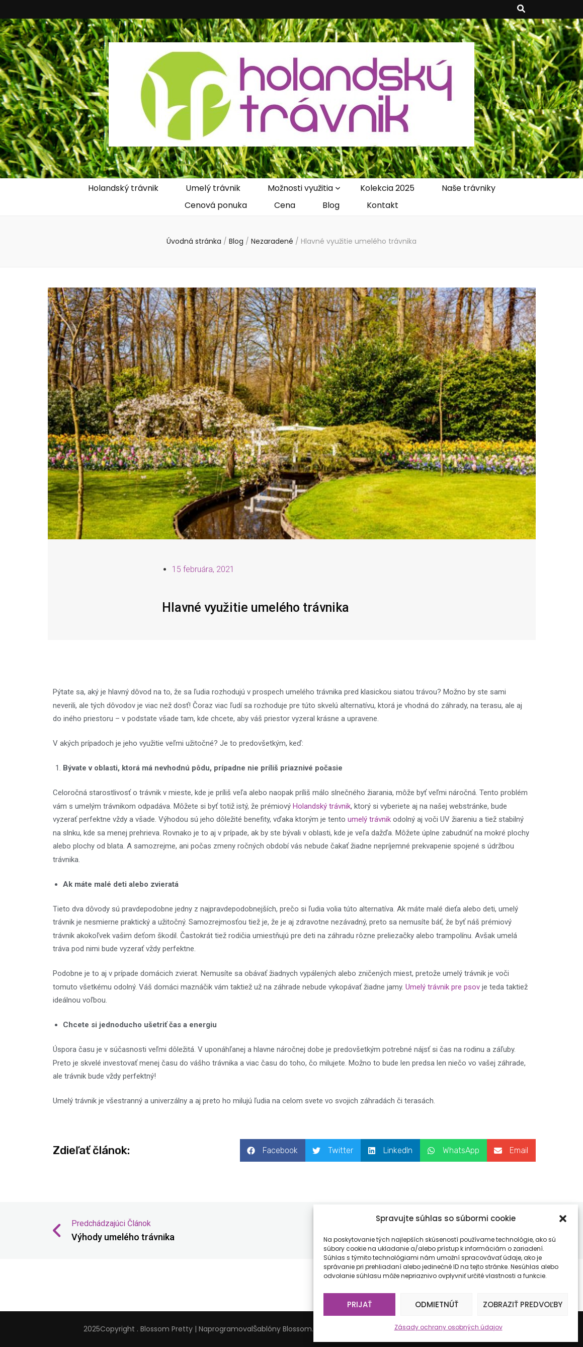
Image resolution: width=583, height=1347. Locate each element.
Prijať (359, 1304)
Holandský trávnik (123, 188)
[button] (563, 1219)
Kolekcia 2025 (387, 188)
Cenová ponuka (216, 205)
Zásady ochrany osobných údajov (448, 1327)
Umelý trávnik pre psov (442, 986)
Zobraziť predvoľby (522, 1304)
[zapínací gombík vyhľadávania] (521, 9)
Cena (284, 205)
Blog (331, 205)
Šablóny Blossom (282, 1329)
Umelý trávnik (213, 188)
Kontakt (382, 205)
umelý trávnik (369, 819)
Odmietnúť (436, 1304)
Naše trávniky (468, 188)
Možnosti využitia (300, 188)
